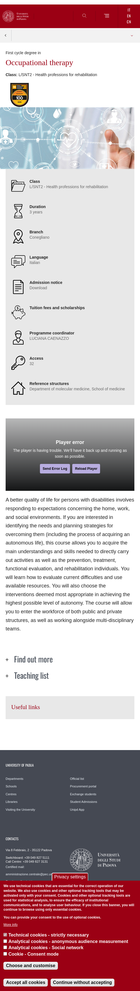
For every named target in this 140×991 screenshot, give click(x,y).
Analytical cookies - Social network (45, 947)
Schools (11, 786)
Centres (11, 794)
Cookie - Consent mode (33, 954)
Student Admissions (83, 801)
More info (10, 925)
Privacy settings (70, 876)
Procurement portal (83, 786)
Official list (77, 778)
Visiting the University (20, 809)
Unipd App (77, 809)
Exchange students (83, 794)
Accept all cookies (25, 982)
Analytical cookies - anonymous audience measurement (68, 941)
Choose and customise (30, 965)
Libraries (11, 801)
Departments (14, 778)
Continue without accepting (82, 982)
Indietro (5, 35)
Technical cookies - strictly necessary (48, 935)
